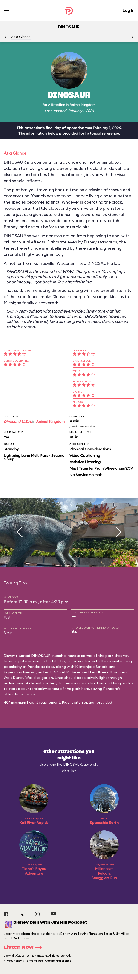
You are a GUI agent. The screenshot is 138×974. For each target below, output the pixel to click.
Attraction (56, 105)
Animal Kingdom (82, 105)
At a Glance (21, 37)
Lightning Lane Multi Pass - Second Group (34, 457)
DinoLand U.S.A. (18, 421)
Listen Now (24, 947)
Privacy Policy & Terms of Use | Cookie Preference (37, 960)
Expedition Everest (20, 672)
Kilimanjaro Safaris (91, 666)
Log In (128, 10)
